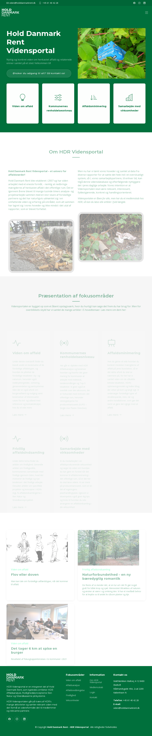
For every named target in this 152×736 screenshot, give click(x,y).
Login (92, 692)
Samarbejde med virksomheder (129, 111)
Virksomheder (72, 700)
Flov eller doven (25, 580)
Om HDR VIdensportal (96, 681)
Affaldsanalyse (73, 685)
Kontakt (93, 697)
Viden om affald (22, 109)
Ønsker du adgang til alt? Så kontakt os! (39, 73)
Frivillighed (71, 695)
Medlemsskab (96, 687)
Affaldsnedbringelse (75, 690)
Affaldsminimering (94, 109)
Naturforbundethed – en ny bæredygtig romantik (106, 582)
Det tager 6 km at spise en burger (34, 656)
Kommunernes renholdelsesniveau (59, 111)
